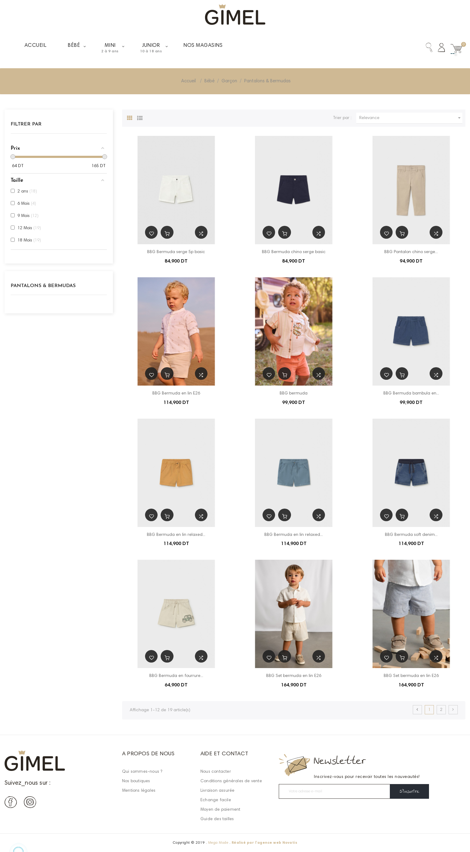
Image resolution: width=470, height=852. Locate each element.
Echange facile (215, 800)
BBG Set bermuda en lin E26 (293, 676)
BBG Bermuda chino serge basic (294, 252)
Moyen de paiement (220, 810)
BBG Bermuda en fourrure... (176, 676)
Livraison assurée (217, 791)
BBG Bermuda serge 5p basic (176, 252)
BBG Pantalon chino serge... (411, 252)
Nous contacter (215, 772)
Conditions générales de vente (231, 781)
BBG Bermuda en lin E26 (176, 393)
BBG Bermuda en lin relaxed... (176, 535)
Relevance (410, 118)
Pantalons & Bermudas (43, 285)
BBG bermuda (294, 393)
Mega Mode (218, 843)
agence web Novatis (277, 843)
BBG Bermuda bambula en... (411, 393)
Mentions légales (138, 791)
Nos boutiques (136, 781)
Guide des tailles (217, 819)
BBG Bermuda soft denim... (411, 535)
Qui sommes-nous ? (142, 772)
